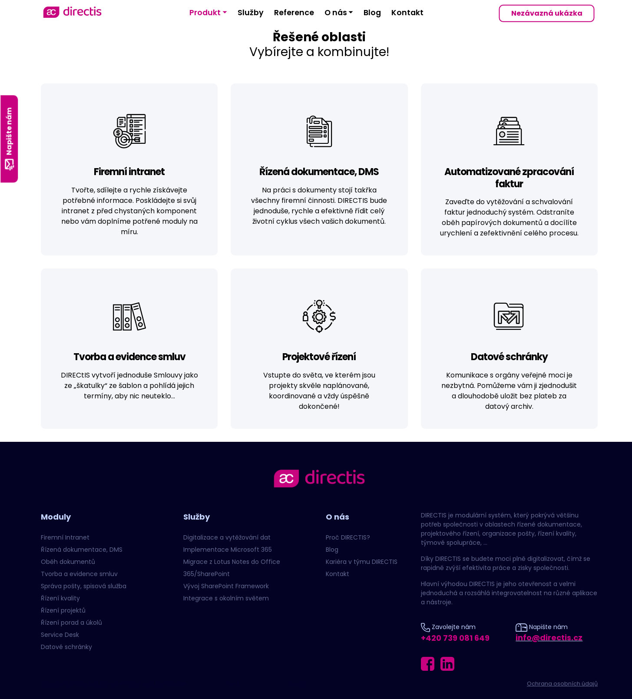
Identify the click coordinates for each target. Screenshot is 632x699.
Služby (251, 12)
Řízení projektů (63, 610)
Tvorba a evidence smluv (79, 574)
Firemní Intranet (65, 537)
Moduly (56, 516)
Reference (294, 12)
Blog (372, 12)
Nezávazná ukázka (546, 13)
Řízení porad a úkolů (71, 622)
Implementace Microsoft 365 (227, 549)
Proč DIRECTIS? (348, 537)
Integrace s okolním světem (226, 598)
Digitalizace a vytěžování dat (227, 537)
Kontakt (407, 12)
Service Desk (60, 634)
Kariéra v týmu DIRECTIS (361, 561)
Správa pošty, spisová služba (83, 586)
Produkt (205, 12)
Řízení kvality (60, 598)
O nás (335, 12)
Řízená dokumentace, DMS (81, 549)
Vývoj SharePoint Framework (226, 586)
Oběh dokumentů (68, 561)
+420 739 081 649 (455, 638)
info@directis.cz (549, 637)
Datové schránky (66, 647)
